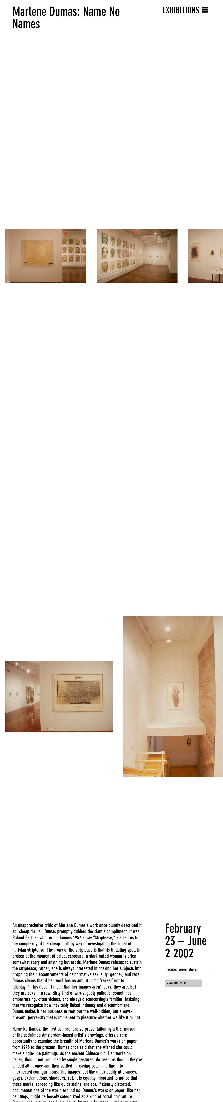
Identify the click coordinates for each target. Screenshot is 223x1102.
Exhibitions (181, 10)
